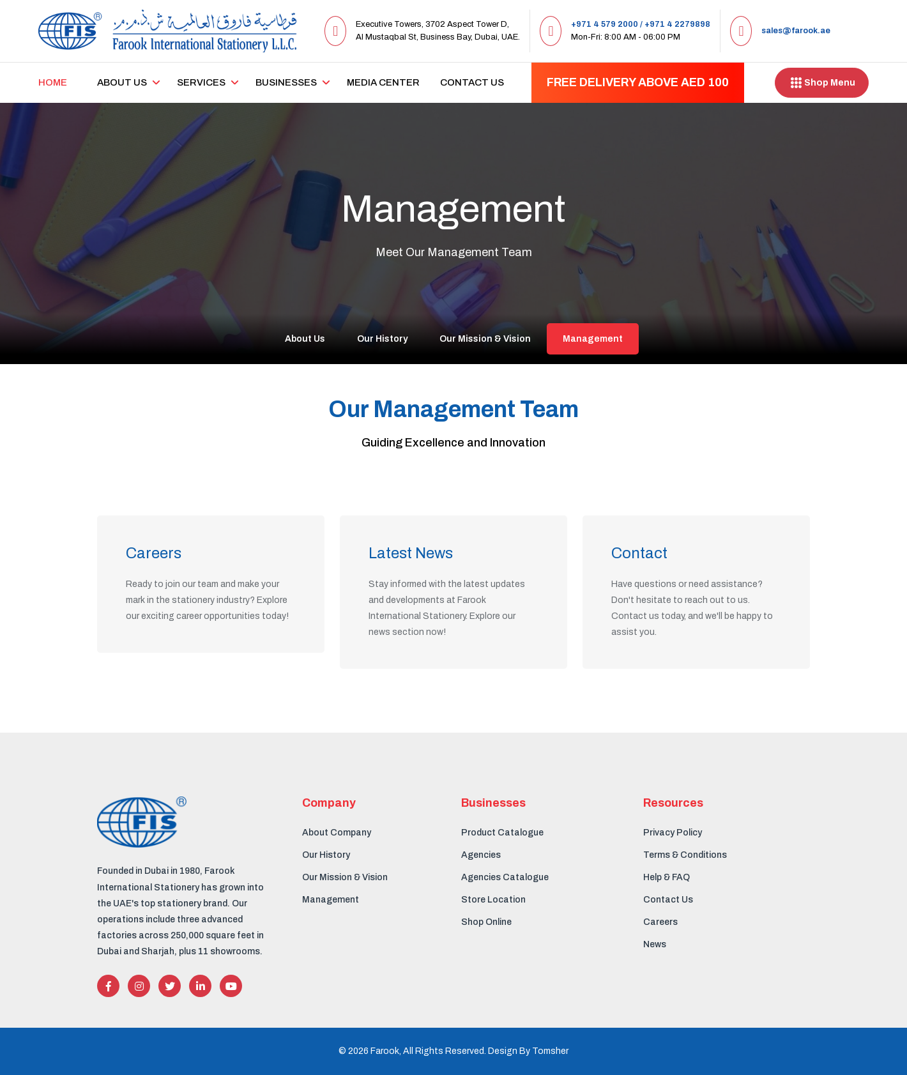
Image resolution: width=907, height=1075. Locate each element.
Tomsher (550, 1051)
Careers (660, 922)
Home (52, 82)
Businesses (286, 82)
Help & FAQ (666, 877)
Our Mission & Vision (485, 339)
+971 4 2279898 (677, 24)
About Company (336, 832)
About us (122, 82)
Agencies (481, 855)
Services (201, 82)
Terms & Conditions (685, 855)
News (654, 944)
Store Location (493, 899)
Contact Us (472, 82)
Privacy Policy (672, 832)
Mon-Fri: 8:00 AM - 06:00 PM (625, 37)
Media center (383, 82)
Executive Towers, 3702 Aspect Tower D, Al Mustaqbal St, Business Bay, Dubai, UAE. (438, 31)
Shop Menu (821, 83)
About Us (305, 339)
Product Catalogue (502, 832)
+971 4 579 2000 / (607, 24)
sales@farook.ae (795, 30)
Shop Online (486, 922)
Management (593, 339)
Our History (382, 339)
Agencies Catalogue (505, 877)
